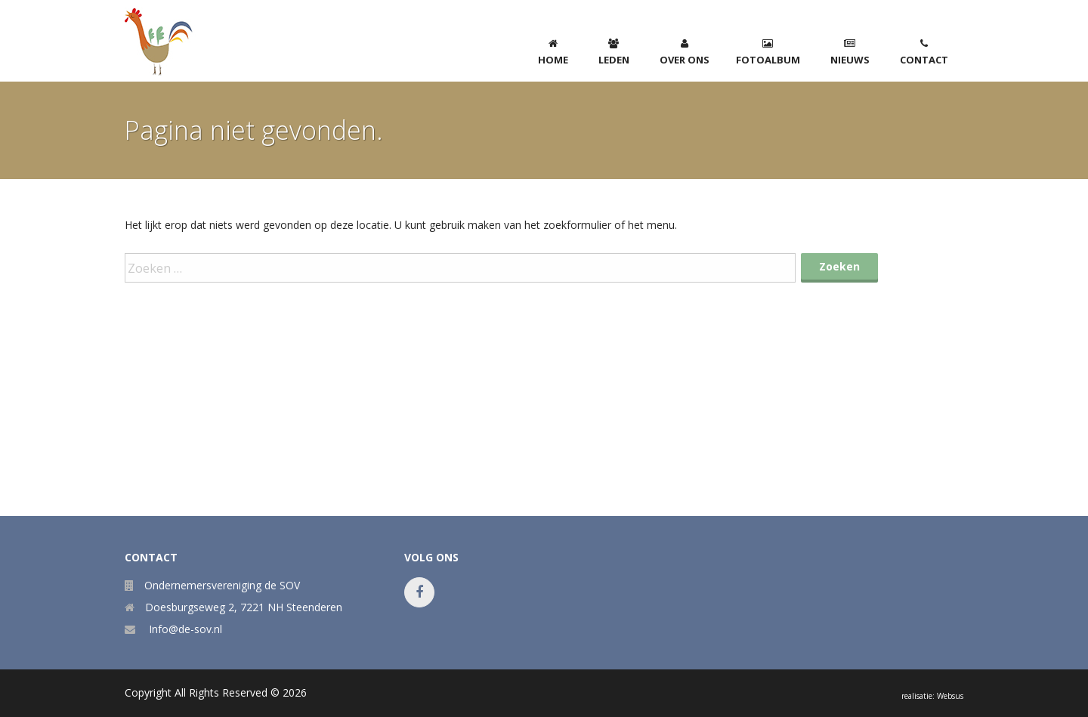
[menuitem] (553, 49)
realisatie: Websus (932, 696)
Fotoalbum (768, 52)
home (553, 52)
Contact (924, 52)
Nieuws (850, 52)
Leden (613, 52)
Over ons (684, 52)
